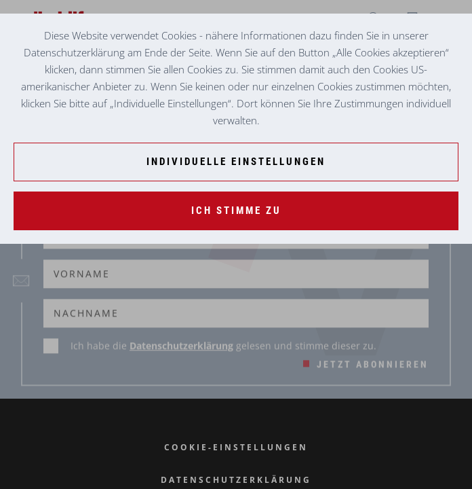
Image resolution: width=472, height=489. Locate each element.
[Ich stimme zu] (236, 211)
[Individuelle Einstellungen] (236, 162)
